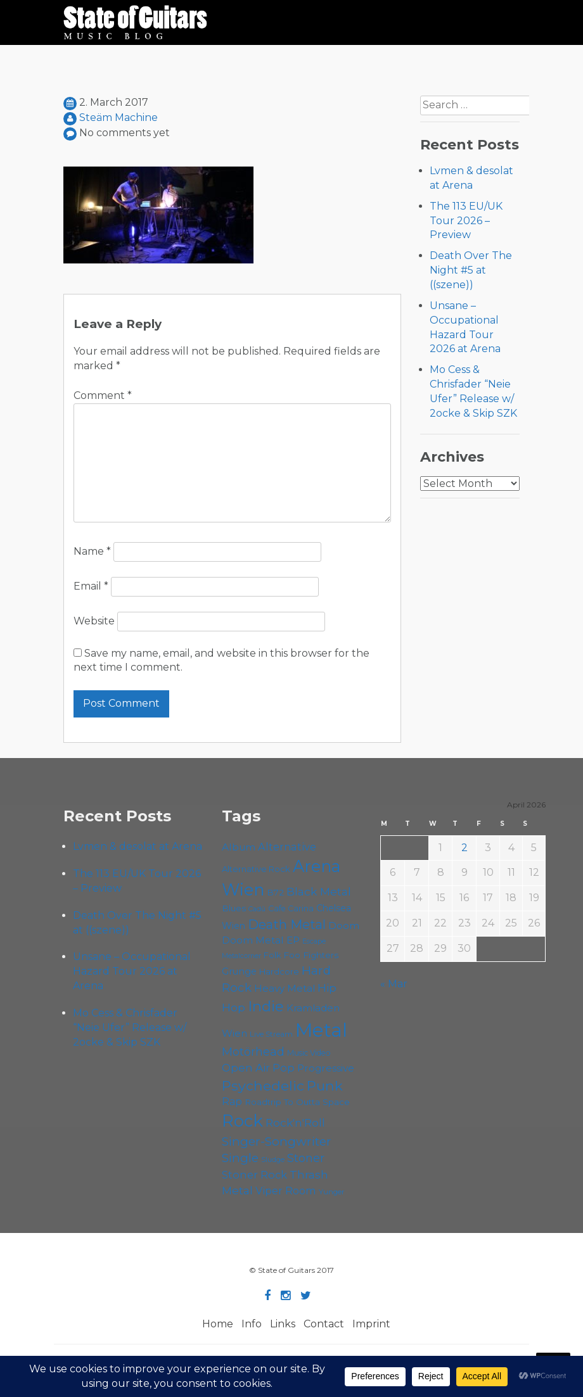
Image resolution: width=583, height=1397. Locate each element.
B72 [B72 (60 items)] (275, 892)
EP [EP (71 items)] (293, 940)
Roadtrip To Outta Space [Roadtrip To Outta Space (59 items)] (297, 1102)
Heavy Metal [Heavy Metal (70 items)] (284, 988)
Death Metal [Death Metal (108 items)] (287, 924)
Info (251, 1324)
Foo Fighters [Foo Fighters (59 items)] (310, 955)
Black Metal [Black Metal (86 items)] (318, 891)
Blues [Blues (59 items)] (234, 908)
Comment (103, 395)
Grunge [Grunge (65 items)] (239, 971)
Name (92, 551)
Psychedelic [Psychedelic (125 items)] (263, 1085)
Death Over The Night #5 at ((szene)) (471, 270)
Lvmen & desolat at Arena (137, 846)
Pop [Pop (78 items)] (283, 1067)
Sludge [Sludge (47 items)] (273, 1159)
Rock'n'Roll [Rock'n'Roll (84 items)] (295, 1122)
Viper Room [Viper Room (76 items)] (285, 1190)
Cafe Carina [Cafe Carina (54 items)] (291, 908)
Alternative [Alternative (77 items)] (287, 846)
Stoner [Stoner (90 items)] (305, 1158)
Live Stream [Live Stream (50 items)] (271, 1034)
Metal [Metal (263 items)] (321, 1030)
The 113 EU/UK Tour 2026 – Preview (466, 220)
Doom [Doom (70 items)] (343, 926)
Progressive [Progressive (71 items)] (325, 1068)
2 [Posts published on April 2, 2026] (464, 848)
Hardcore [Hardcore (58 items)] (279, 971)
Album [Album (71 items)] (238, 847)
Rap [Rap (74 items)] (232, 1102)
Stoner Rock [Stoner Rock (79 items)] (254, 1174)
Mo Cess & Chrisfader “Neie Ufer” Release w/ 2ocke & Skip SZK (129, 1027)
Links (282, 1324)
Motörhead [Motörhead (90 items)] (253, 1051)
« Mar (393, 984)
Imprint (371, 1324)
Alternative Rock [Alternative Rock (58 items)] (256, 869)
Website (94, 621)
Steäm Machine (118, 117)
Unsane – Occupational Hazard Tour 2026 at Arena (132, 971)
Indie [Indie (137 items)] (266, 1006)
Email (91, 586)
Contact (324, 1324)
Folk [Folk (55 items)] (272, 955)
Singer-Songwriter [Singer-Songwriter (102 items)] (276, 1141)
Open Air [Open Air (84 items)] (246, 1067)
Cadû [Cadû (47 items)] (257, 908)
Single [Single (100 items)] (240, 1158)
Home (217, 1324)
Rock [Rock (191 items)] (242, 1120)
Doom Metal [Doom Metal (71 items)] (253, 940)
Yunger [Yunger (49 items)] (332, 1191)
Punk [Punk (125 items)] (325, 1085)
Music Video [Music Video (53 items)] (309, 1053)
